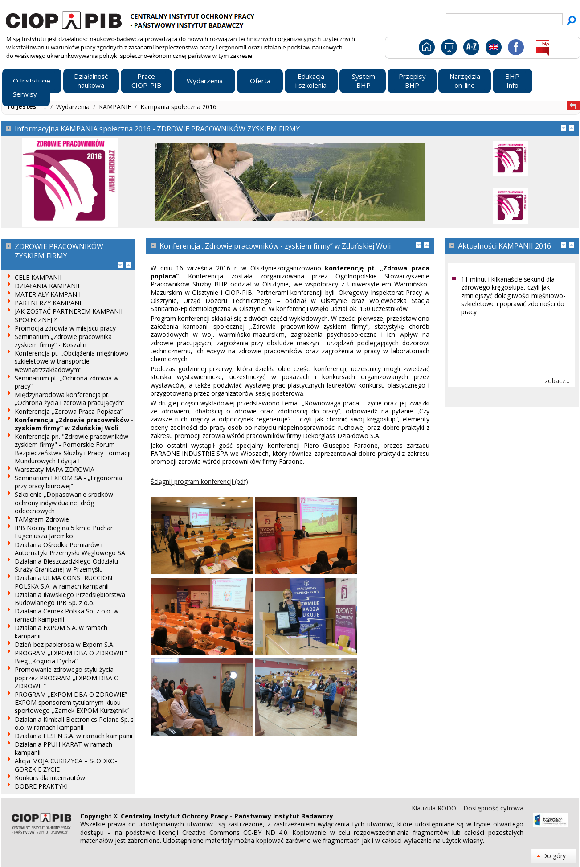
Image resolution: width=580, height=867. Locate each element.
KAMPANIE (116, 106)
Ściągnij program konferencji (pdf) (199, 481)
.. (46, 106)
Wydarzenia (73, 106)
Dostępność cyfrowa (493, 808)
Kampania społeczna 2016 (178, 106)
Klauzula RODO (435, 808)
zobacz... (557, 380)
